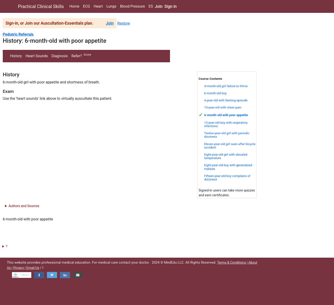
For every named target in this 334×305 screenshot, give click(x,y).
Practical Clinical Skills (41, 6)
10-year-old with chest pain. (223, 107)
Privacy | (19, 268)
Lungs (111, 6)
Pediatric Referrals (18, 34)
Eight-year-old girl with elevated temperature (225, 156)
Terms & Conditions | (232, 263)
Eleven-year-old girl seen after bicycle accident (229, 145)
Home (74, 6)
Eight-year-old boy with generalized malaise (228, 166)
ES (151, 6)
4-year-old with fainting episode (226, 100)
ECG (86, 6)
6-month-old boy (215, 93)
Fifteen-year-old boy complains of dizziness (227, 177)
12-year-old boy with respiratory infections (226, 124)
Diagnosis (60, 56)
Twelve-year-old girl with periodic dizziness (226, 134)
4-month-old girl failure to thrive (226, 86)
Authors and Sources (24, 206)
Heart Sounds (37, 56)
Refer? (77, 56)
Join (159, 6)
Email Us (32, 268)
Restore (123, 23)
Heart (98, 6)
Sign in (170, 6)
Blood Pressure (132, 6)
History (16, 56)
